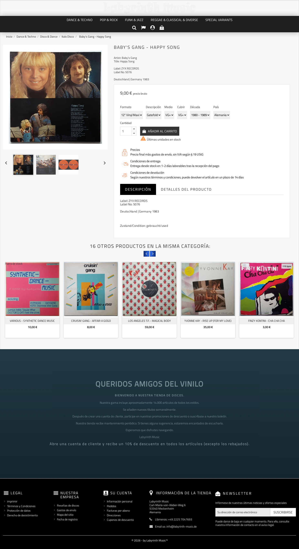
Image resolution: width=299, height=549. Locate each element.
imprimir (12, 501)
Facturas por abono (118, 510)
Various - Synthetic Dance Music (32, 321)
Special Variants (219, 19)
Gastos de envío (66, 510)
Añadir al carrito (162, 131)
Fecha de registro (67, 519)
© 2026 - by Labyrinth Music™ (150, 540)
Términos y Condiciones (21, 506)
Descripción (138, 189)
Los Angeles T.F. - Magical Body (149, 321)
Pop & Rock (109, 19)
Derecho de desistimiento (22, 515)
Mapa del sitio (65, 514)
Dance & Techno (80, 19)
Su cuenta (121, 493)
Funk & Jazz (134, 19)
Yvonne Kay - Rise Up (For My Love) (207, 321)
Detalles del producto (186, 189)
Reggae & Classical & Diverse (174, 19)
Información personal (119, 501)
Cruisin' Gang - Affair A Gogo (91, 321)
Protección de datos (19, 510)
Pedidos (111, 506)
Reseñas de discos (68, 505)
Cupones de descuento (120, 520)
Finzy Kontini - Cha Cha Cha (266, 321)
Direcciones (114, 515)
